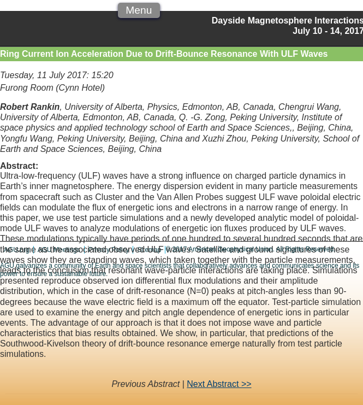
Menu (139, 10)
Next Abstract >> (219, 384)
